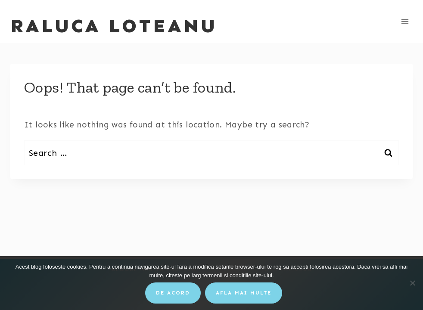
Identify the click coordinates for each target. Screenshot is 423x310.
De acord (173, 293)
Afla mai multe (243, 293)
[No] (412, 283)
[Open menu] (405, 21)
